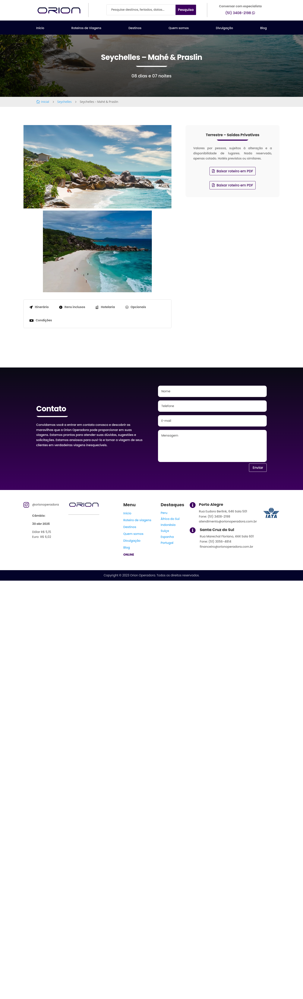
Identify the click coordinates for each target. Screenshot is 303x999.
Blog (263, 28)
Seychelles (64, 102)
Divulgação (224, 28)
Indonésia (168, 525)
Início (40, 28)
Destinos (135, 28)
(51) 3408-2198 (238, 12)
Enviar (258, 467)
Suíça (165, 531)
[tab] (38, 307)
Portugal (167, 543)
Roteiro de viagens (137, 520)
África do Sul (170, 519)
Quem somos (178, 28)
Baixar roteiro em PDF (235, 171)
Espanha (167, 537)
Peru (164, 513)
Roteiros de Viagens (86, 28)
